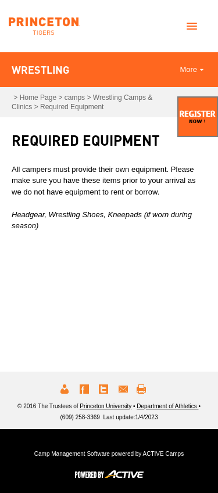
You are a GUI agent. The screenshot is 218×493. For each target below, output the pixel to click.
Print (143, 389)
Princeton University (105, 406)
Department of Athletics (167, 406)
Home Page (38, 97)
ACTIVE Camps (163, 454)
